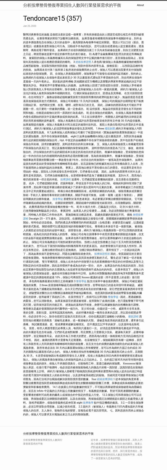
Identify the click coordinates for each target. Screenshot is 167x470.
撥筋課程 (133, 316)
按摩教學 (88, 402)
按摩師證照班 (102, 253)
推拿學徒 (58, 199)
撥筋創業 (110, 128)
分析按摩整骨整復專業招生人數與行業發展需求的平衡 (72, 5)
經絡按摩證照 (83, 61)
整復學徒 (113, 296)
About (140, 5)
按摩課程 (65, 179)
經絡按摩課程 (105, 379)
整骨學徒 (81, 281)
